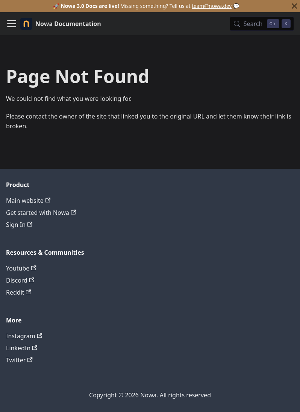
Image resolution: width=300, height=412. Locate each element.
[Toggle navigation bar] (11, 23)
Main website (28, 200)
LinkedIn (21, 348)
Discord (20, 280)
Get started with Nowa (41, 212)
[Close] (294, 6)
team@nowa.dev (212, 5)
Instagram (24, 336)
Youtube (21, 268)
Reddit (18, 292)
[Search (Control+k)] (262, 24)
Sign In (19, 224)
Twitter (19, 360)
